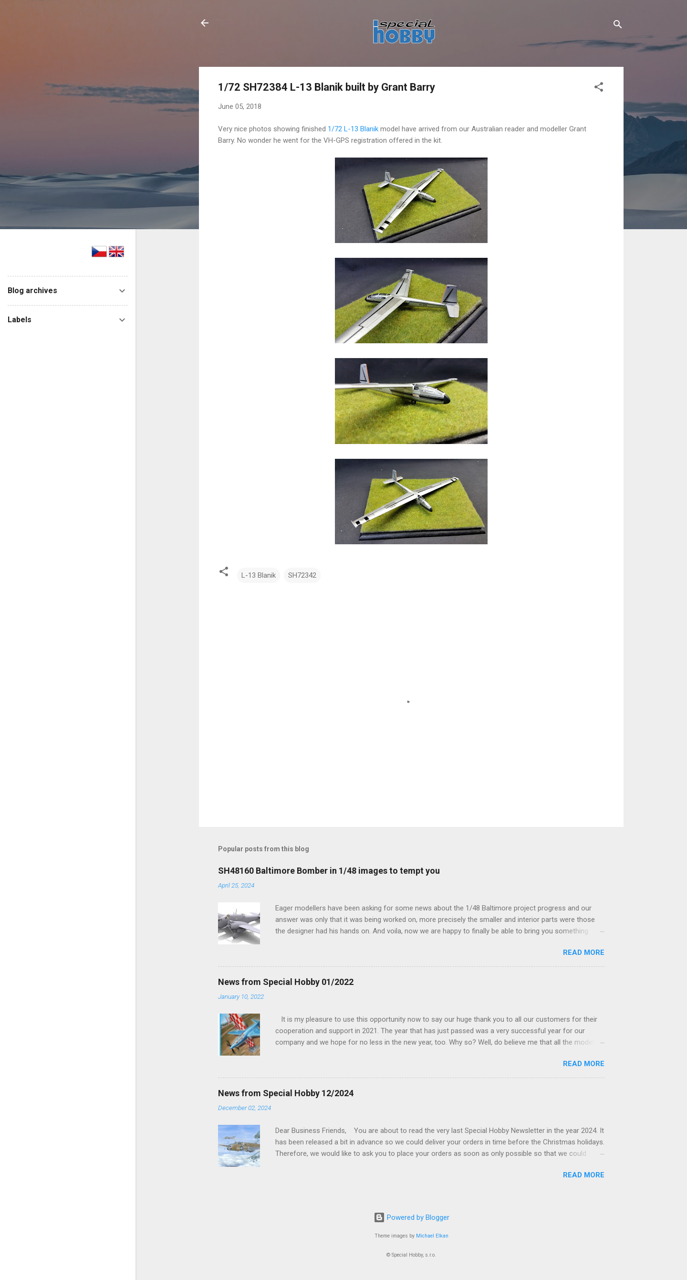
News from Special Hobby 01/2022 (286, 982)
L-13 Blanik (258, 575)
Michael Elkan (432, 1236)
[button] (598, 88)
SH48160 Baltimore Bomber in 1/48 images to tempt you (329, 871)
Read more (583, 952)
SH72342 (302, 575)
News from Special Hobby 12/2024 (286, 1093)
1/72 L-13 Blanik (353, 129)
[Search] (618, 26)
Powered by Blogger (411, 1217)
